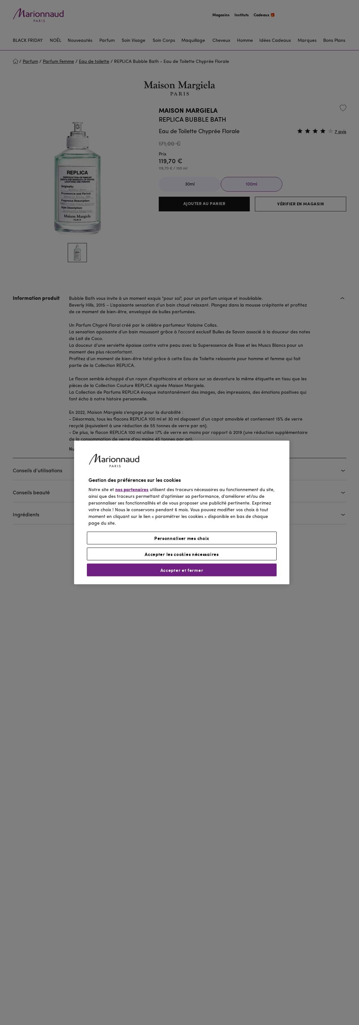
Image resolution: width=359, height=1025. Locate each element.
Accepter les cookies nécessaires (181, 554)
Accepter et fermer (181, 570)
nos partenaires (132, 490)
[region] (181, 512)
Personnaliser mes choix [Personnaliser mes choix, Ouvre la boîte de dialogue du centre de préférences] (181, 538)
